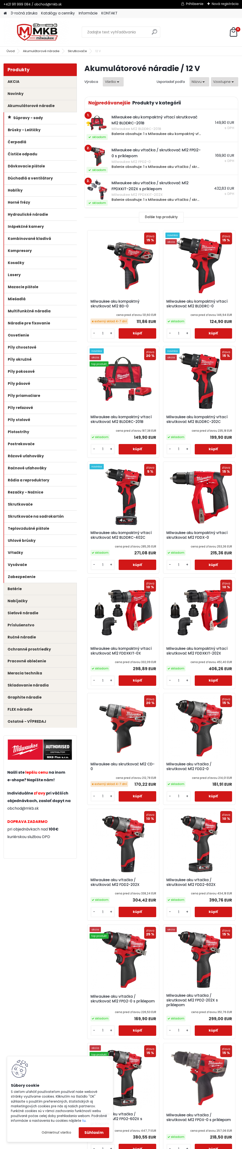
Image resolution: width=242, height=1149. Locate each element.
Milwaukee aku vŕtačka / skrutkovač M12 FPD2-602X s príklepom (211, 810)
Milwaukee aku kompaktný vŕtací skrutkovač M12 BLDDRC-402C (157, 435)
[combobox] (199, 81)
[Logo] (36, 32)
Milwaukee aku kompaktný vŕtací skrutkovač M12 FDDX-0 (212, 435)
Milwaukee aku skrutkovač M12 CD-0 (211, 559)
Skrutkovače (77, 51)
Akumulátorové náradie (41, 51)
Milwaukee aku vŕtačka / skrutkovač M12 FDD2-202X (160, 686)
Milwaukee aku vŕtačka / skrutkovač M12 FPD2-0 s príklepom (109, 810)
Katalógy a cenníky (58, 13)
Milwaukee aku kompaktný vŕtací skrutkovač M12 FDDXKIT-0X (106, 561)
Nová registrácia (225, 3)
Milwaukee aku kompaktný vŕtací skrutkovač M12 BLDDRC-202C (106, 436)
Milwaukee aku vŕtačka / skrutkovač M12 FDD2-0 (109, 687)
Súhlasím (94, 1132)
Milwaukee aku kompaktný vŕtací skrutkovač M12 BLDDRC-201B (208, 309)
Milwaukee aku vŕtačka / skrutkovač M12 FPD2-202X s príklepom (160, 811)
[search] (154, 33)
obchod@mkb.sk (23, 808)
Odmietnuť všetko (56, 1132)
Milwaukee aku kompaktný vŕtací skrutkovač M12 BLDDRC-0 (157, 308)
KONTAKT (109, 13)
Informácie (88, 13)
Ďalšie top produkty (161, 217)
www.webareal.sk (140, 1144)
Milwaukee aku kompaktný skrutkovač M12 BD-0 (109, 307)
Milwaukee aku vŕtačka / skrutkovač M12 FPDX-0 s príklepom (160, 936)
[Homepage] (5, 13)
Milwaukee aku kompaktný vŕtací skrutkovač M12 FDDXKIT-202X (157, 561)
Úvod (11, 51)
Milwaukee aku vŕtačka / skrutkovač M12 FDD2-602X (211, 686)
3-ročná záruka (24, 13)
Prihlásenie (194, 3)
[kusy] (97, 344)
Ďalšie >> (169, 996)
